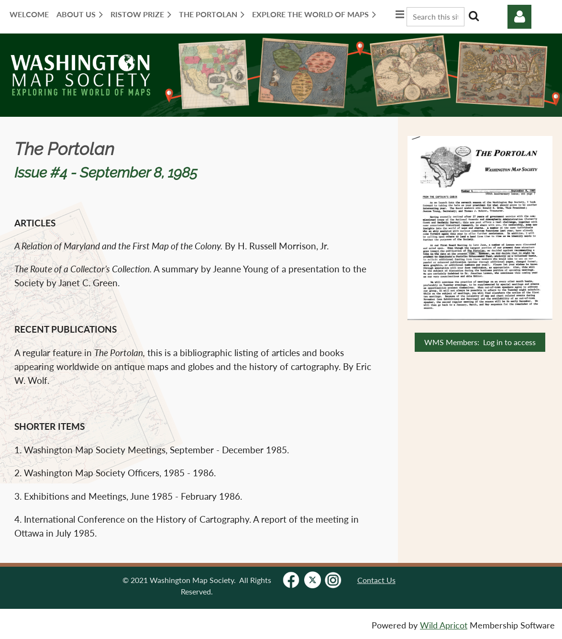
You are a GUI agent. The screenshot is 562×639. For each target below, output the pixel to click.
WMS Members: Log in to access (480, 342)
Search (473, 15)
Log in (519, 17)
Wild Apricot (443, 625)
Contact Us (376, 579)
